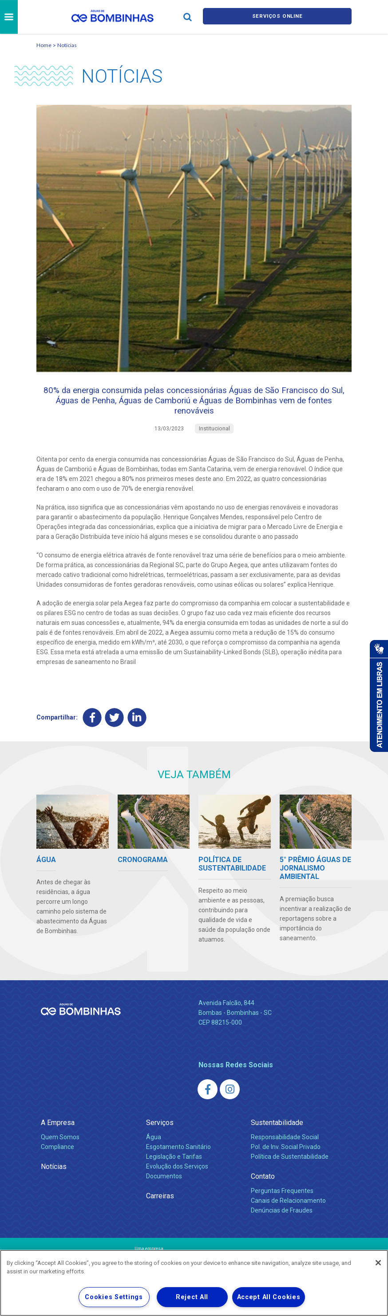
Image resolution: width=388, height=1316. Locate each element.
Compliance (57, 1158)
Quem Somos (60, 1148)
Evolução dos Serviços (177, 1177)
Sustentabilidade (277, 1134)
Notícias (67, 45)
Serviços (160, 1134)
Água (153, 1148)
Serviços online (277, 17)
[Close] (378, 1262)
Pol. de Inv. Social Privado (286, 1158)
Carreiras (160, 1207)
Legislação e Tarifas (174, 1168)
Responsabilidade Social (285, 1148)
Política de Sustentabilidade (290, 1168)
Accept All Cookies (269, 1297)
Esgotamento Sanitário (178, 1158)
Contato (263, 1188)
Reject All (192, 1297)
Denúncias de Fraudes (282, 1221)
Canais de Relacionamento (288, 1212)
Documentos (164, 1187)
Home (43, 45)
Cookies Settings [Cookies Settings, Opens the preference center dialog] (114, 1297)
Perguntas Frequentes (282, 1202)
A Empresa (58, 1134)
